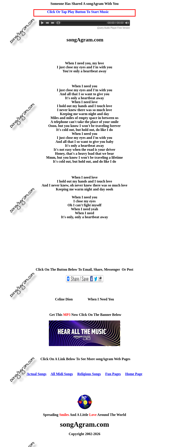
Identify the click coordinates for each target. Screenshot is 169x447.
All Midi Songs (62, 374)
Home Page (133, 374)
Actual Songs (36, 374)
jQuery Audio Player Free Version (113, 28)
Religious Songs (89, 374)
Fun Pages (113, 374)
